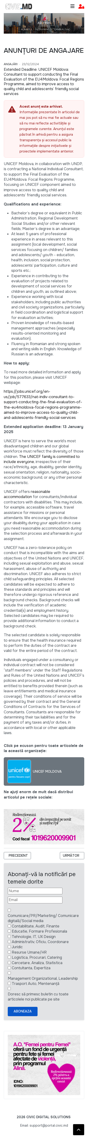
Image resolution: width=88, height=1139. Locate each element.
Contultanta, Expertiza (31, 968)
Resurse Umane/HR (29, 952)
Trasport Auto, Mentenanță (35, 983)
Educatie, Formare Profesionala (39, 931)
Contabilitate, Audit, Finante (35, 926)
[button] (81, 6)
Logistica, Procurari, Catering (37, 957)
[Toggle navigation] (72, 6)
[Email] (35, 900)
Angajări (11, 64)
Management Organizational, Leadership (43, 978)
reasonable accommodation (27, 494)
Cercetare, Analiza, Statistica (37, 962)
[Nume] (35, 891)
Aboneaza (23, 1011)
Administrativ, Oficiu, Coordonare (40, 941)
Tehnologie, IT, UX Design (34, 936)
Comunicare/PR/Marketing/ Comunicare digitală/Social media (43, 918)
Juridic (17, 946)
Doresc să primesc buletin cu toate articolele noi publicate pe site (38, 997)
